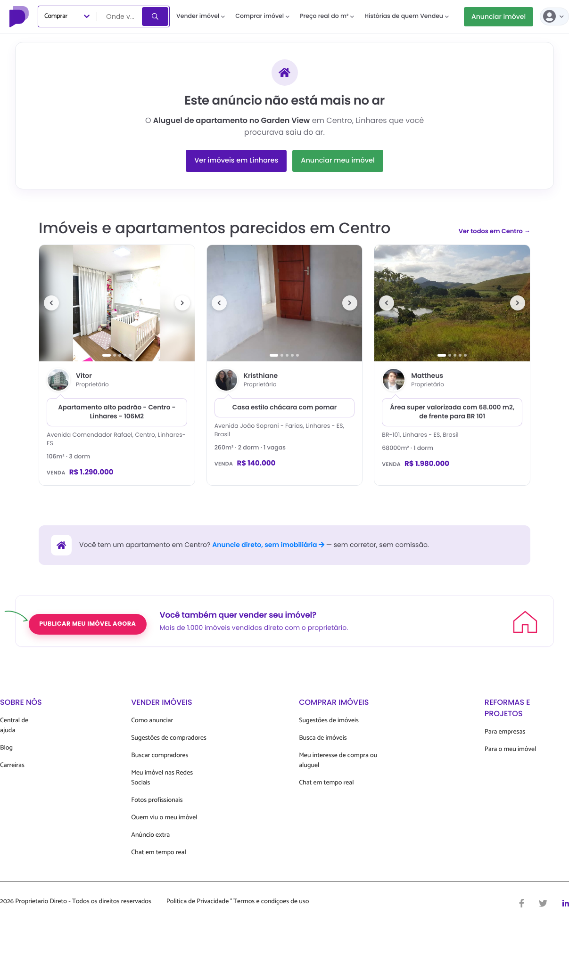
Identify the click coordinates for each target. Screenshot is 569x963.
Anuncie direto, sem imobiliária (268, 544)
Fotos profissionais (156, 800)
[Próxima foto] (182, 302)
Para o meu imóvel (510, 749)
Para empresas (505, 732)
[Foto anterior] (51, 302)
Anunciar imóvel (498, 16)
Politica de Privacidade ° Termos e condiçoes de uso (237, 902)
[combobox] (120, 16)
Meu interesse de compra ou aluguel (338, 760)
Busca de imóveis (323, 738)
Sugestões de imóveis (329, 721)
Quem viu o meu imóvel (164, 818)
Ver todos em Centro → (494, 231)
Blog (6, 748)
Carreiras (12, 765)
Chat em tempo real (158, 852)
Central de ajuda (14, 725)
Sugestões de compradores (168, 738)
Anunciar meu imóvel (338, 160)
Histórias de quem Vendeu (406, 16)
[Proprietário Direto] (20, 16)
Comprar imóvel (262, 16)
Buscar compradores (159, 755)
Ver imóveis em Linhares (236, 160)
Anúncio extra (150, 835)
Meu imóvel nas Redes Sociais (162, 778)
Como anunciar (152, 721)
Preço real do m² (327, 16)
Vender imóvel (200, 16)
